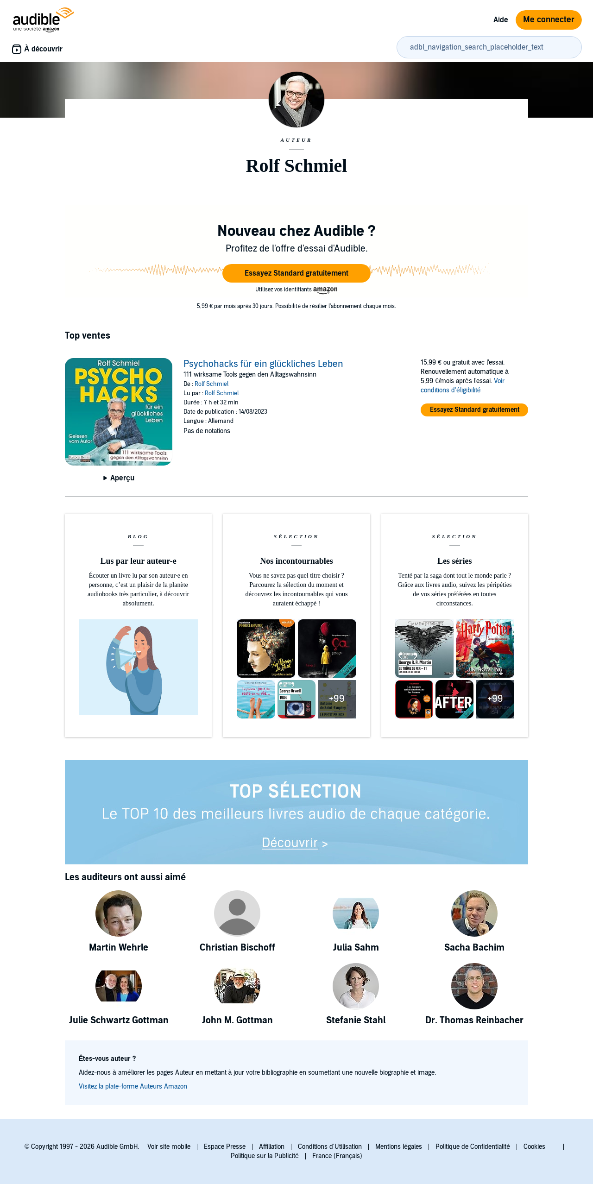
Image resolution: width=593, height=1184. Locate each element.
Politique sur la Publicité (265, 1156)
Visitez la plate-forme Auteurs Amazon (133, 1086)
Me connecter (548, 20)
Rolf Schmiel (211, 384)
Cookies (534, 1147)
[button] (296, 273)
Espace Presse (225, 1147)
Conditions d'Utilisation (330, 1147)
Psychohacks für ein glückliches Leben (263, 364)
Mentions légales (398, 1147)
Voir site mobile (168, 1147)
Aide (500, 20)
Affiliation (271, 1147)
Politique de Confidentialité (472, 1147)
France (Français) (337, 1156)
